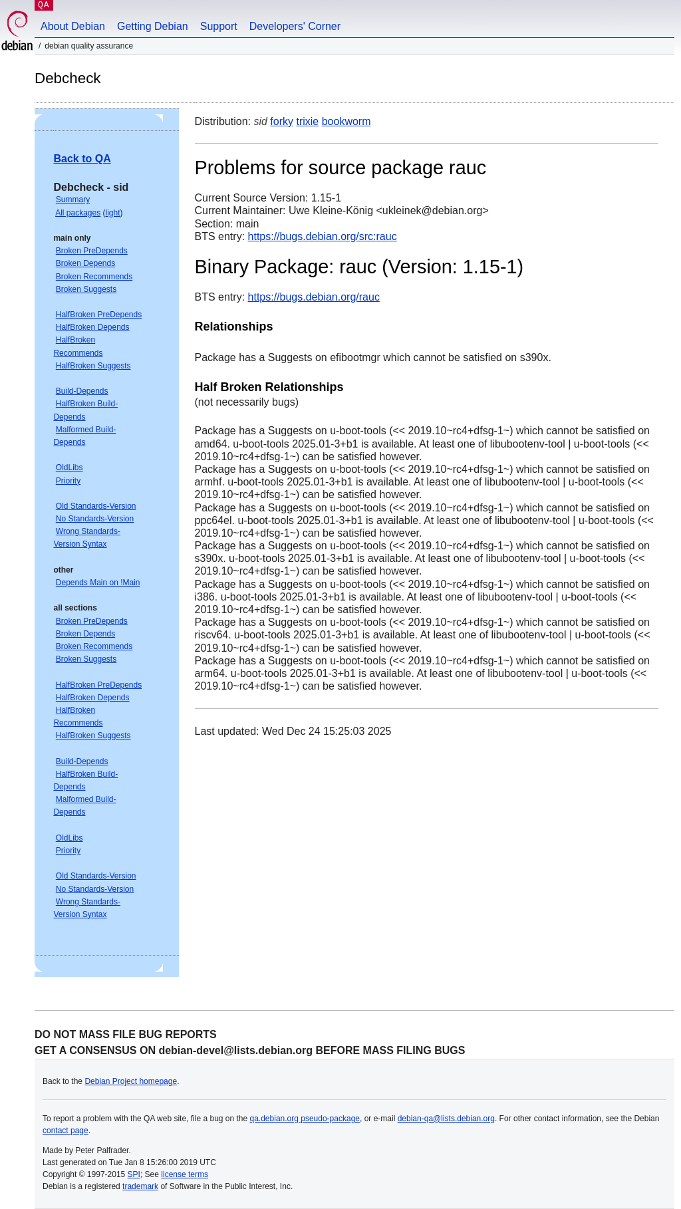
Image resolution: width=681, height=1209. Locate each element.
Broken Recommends (94, 276)
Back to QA (81, 158)
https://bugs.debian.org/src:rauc (322, 236)
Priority (68, 480)
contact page (65, 1130)
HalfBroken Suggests (93, 365)
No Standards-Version (95, 518)
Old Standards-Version (96, 506)
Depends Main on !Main (98, 582)
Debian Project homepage (130, 1081)
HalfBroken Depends (93, 327)
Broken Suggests (86, 289)
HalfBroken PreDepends (99, 314)
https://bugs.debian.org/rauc (314, 297)
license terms (184, 1174)
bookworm (346, 121)
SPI (134, 1174)
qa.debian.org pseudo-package (305, 1118)
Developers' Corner (294, 26)
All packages (77, 212)
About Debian (73, 26)
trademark (140, 1186)
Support (218, 26)
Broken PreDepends (92, 250)
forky (281, 121)
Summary (73, 199)
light (113, 212)
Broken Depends (85, 263)
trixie (307, 121)
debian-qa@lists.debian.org (446, 1118)
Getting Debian (152, 26)
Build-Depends (82, 391)
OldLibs (69, 467)
